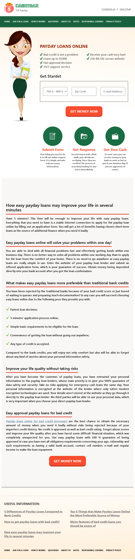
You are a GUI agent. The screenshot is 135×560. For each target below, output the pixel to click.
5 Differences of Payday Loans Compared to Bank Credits (33, 513)
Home (7, 21)
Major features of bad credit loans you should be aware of (95, 524)
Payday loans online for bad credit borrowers (36, 421)
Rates (76, 21)
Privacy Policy (113, 21)
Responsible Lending (92, 21)
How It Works (38, 21)
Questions (53, 21)
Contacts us (108, 9)
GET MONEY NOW (84, 111)
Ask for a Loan (20, 21)
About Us (66, 21)
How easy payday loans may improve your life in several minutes (32, 534)
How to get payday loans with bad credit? (32, 521)
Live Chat (125, 9)
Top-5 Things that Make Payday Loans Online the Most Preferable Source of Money (100, 513)
